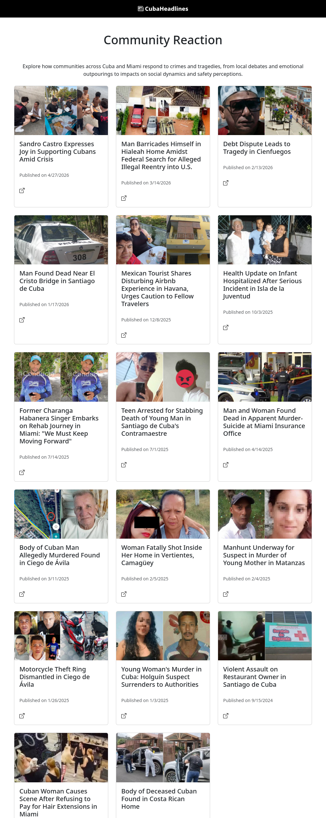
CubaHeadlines (163, 8)
